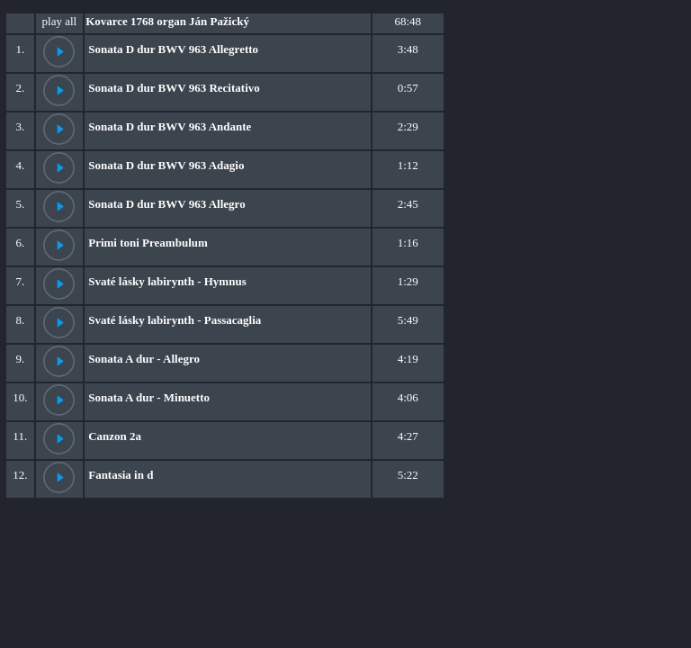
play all (59, 21)
